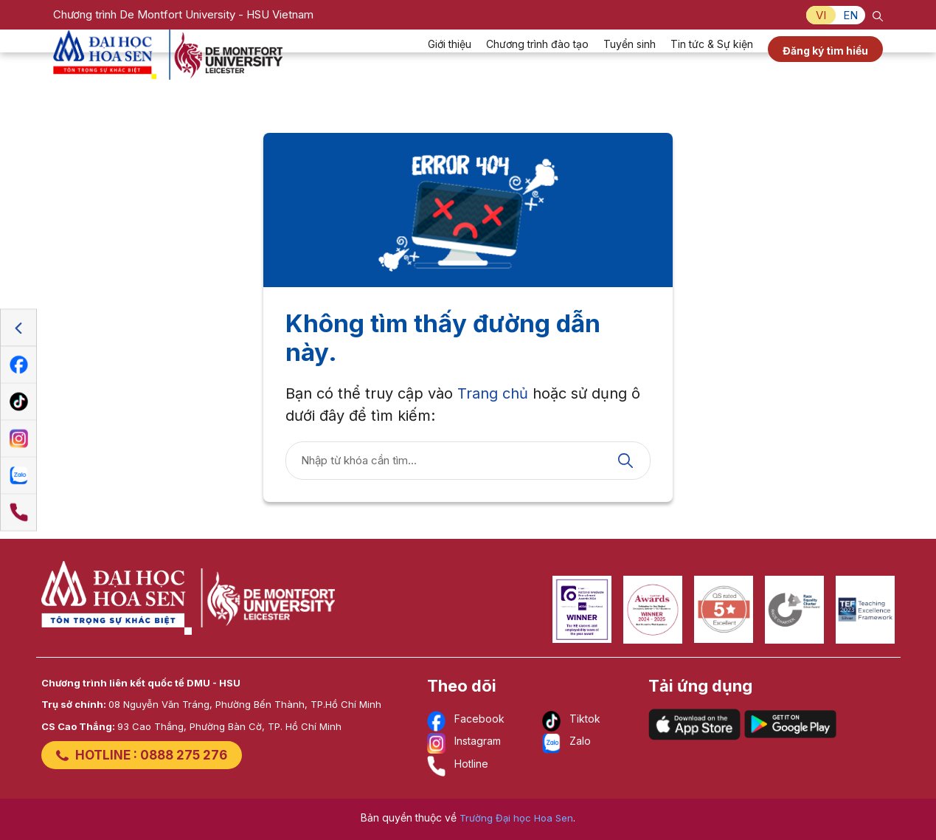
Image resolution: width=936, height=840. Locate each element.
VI (821, 15)
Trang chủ (492, 393)
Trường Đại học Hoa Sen (516, 818)
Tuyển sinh (629, 63)
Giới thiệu (449, 63)
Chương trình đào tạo (537, 63)
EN (850, 15)
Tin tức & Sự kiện (711, 63)
